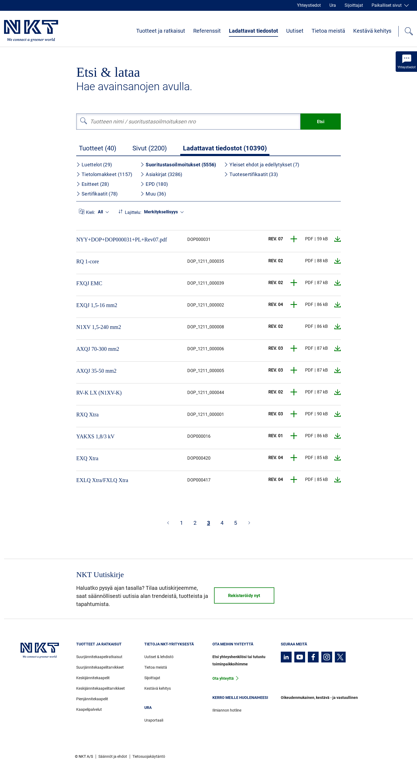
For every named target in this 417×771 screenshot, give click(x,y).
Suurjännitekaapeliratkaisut (99, 657)
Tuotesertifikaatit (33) (251, 174)
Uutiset (294, 31)
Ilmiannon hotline (226, 710)
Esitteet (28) (92, 184)
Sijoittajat (354, 5)
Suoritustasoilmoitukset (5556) (178, 164)
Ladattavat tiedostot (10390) (225, 148)
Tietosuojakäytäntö (148, 756)
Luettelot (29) (94, 164)
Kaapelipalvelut (89, 709)
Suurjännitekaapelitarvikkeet (100, 667)
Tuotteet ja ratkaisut (160, 31)
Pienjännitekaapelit (92, 699)
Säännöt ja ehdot (112, 756)
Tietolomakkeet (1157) (104, 174)
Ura (332, 5)
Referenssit (207, 31)
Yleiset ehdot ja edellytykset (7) (261, 164)
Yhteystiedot (309, 5)
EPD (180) (154, 184)
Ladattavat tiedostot (253, 31)
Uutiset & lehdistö (159, 657)
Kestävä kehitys (372, 31)
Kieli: (90, 212)
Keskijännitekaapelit (93, 678)
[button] (294, 239)
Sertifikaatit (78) (97, 194)
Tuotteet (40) (97, 148)
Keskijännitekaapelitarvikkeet (100, 688)
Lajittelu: (133, 212)
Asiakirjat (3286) (161, 174)
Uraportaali (153, 720)
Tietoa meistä (328, 31)
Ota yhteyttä (223, 678)
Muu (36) (153, 194)
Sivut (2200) (149, 148)
